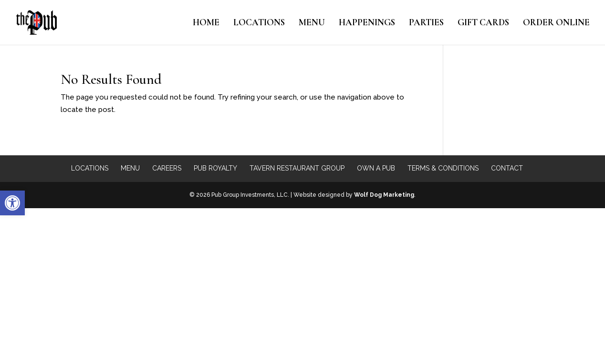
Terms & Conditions (443, 168)
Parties (426, 23)
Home (206, 23)
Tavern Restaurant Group (297, 168)
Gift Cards (483, 23)
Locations (259, 23)
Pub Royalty (215, 168)
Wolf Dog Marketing (384, 195)
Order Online (556, 23)
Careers (166, 168)
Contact (507, 168)
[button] (12, 203)
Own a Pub (376, 168)
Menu (312, 23)
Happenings (367, 23)
